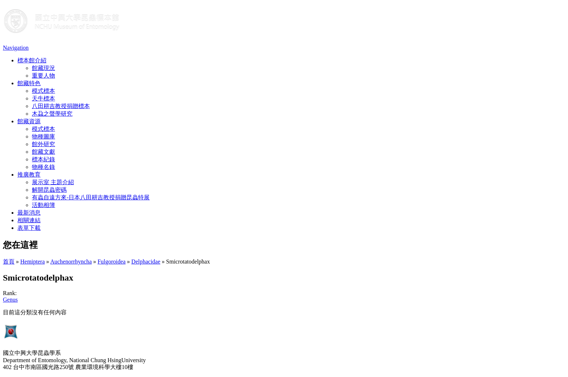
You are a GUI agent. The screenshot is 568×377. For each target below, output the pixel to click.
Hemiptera (32, 261)
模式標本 (43, 91)
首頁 (8, 261)
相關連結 (29, 220)
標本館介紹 (31, 60)
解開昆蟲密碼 (49, 190)
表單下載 (29, 228)
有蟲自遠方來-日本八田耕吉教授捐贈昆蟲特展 (91, 197)
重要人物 (43, 75)
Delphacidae (145, 261)
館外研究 (43, 144)
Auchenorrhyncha (71, 261)
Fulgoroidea (111, 261)
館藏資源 (29, 121)
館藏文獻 (43, 152)
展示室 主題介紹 (53, 182)
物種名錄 (43, 167)
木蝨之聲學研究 (52, 114)
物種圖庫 (43, 136)
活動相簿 (43, 205)
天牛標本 (43, 98)
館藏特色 (29, 83)
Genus (10, 300)
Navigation (16, 48)
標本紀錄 (43, 159)
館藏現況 (43, 68)
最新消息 (29, 213)
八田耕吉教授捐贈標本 (61, 106)
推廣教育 (29, 174)
